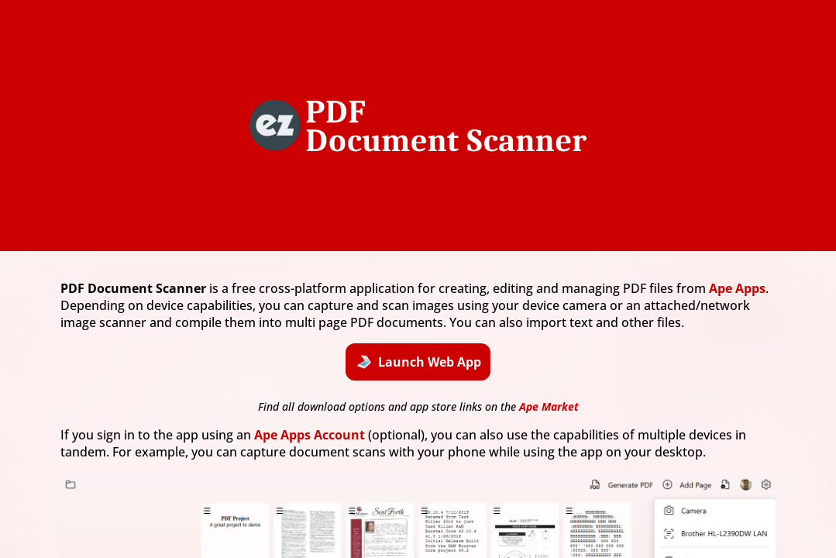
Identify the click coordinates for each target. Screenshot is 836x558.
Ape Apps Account (309, 434)
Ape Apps (737, 288)
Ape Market (549, 406)
